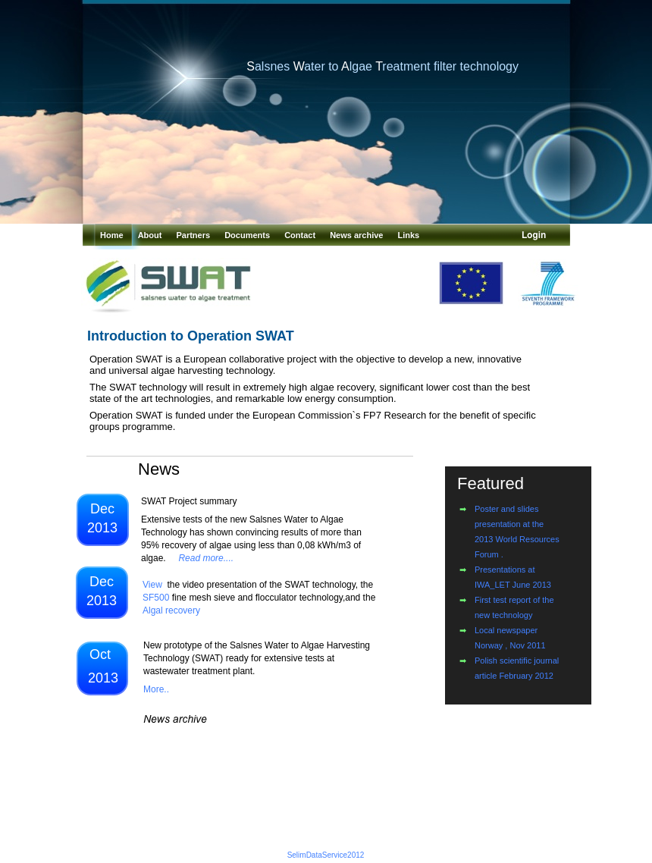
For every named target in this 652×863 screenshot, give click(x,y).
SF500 (156, 597)
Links (409, 235)
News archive (357, 235)
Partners (194, 235)
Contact (301, 235)
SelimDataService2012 (326, 855)
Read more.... (206, 558)
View (152, 584)
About (151, 235)
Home (113, 235)
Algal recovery (171, 610)
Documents (248, 235)
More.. (156, 689)
